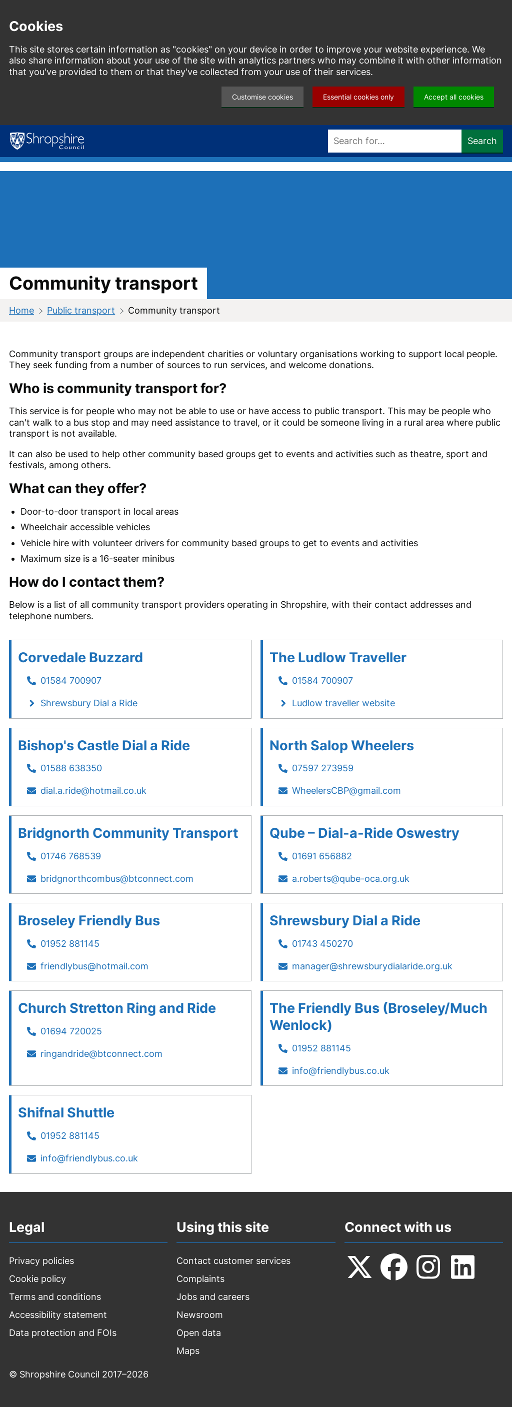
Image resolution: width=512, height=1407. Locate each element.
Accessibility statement (58, 1314)
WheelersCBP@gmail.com (346, 790)
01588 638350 (71, 768)
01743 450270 (322, 943)
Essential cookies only (358, 97)
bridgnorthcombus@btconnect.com (117, 878)
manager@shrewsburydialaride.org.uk (372, 966)
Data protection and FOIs (62, 1332)
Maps (188, 1350)
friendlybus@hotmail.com (94, 966)
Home (21, 310)
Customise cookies (262, 97)
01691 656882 (322, 856)
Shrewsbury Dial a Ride (89, 703)
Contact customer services (233, 1260)
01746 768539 (70, 856)
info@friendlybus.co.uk (341, 1070)
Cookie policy (37, 1278)
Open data (198, 1332)
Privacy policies (41, 1260)
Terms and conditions (55, 1296)
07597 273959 (323, 768)
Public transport (81, 310)
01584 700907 (71, 680)
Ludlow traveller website (343, 703)
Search (482, 141)
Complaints (200, 1278)
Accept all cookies (454, 97)
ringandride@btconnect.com (101, 1053)
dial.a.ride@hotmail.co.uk (93, 790)
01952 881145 (70, 943)
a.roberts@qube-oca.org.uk (351, 878)
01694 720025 (71, 1031)
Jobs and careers (213, 1296)
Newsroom (199, 1314)
